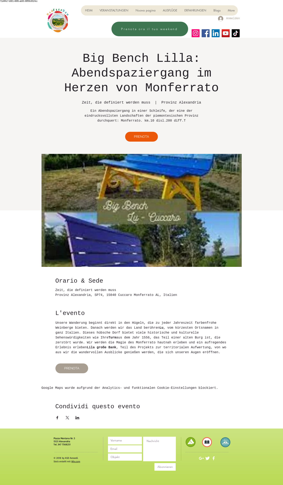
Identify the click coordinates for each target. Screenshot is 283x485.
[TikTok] (236, 33)
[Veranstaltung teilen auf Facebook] (57, 417)
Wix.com (75, 461)
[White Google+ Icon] (201, 458)
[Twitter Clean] (207, 458)
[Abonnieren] (165, 467)
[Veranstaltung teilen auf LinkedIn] (77, 417)
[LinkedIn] (216, 33)
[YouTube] (226, 33)
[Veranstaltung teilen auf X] (67, 417)
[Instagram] (196, 33)
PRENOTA (141, 137)
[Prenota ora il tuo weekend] (149, 29)
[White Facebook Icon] (213, 458)
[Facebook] (206, 33)
